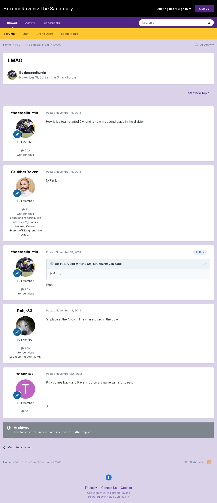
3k (25, 209)
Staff (25, 33)
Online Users (45, 33)
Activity (30, 22)
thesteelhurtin (35, 72)
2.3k (25, 348)
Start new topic (198, 93)
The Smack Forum (63, 77)
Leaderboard (70, 33)
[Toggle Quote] (52, 264)
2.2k (25, 150)
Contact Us (109, 487)
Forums (9, 33)
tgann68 (24, 374)
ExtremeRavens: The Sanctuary (38, 8)
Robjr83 (24, 310)
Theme (91, 487)
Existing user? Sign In (174, 9)
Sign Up (204, 8)
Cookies (127, 487)
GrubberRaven (25, 172)
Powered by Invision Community (108, 496)
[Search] (161, 22)
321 (25, 411)
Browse (12, 24)
